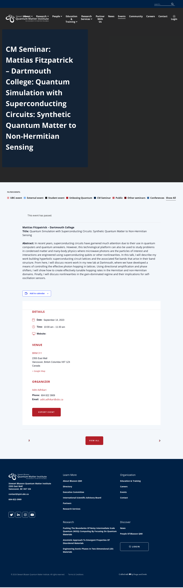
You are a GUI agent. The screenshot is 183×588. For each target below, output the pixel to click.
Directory (67, 487)
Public (118, 198)
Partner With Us (168, 18)
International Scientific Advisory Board (82, 498)
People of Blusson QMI (131, 534)
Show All (171, 198)
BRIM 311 (37, 353)
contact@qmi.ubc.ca (19, 494)
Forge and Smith (140, 575)
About (64, 18)
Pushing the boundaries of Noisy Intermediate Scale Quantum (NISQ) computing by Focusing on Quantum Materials (90, 531)
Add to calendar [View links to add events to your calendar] (37, 294)
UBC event (14, 198)
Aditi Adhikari (39, 390)
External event (33, 198)
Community (119, 4)
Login (148, 4)
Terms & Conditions (75, 575)
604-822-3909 (15, 499)
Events (109, 4)
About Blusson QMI (72, 481)
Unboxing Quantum (79, 198)
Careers (130, 4)
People (94, 18)
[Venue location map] (104, 325)
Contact (139, 4)
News (102, 4)
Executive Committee (73, 492)
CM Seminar (102, 198)
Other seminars (134, 198)
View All (94, 441)
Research (79, 18)
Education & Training (116, 18)
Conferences (155, 198)
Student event (54, 198)
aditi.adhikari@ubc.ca (51, 399)
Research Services (143, 18)
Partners (67, 503)
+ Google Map (38, 371)
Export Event (46, 412)
